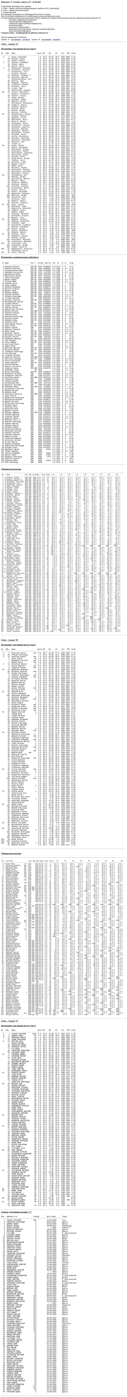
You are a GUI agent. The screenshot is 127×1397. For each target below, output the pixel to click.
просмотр (26, 39)
